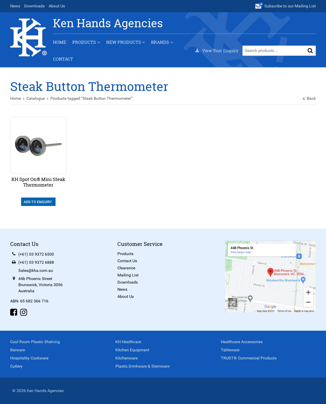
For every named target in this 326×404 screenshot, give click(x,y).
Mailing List (128, 275)
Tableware (230, 349)
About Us (57, 6)
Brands (160, 42)
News (15, 6)
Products (84, 42)
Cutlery (16, 366)
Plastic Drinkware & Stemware (142, 366)
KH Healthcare (128, 341)
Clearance (126, 268)
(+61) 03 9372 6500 (36, 254)
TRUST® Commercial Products (249, 358)
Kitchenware (126, 358)
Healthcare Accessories (242, 341)
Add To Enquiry (38, 202)
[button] (310, 51)
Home (59, 42)
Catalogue (35, 98)
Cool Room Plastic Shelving (35, 341)
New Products (123, 42)
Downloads (34, 6)
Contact (63, 59)
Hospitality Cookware (29, 358)
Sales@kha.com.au (35, 270)
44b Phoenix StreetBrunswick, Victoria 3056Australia (40, 284)
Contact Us (127, 260)
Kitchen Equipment (132, 349)
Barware (17, 349)
